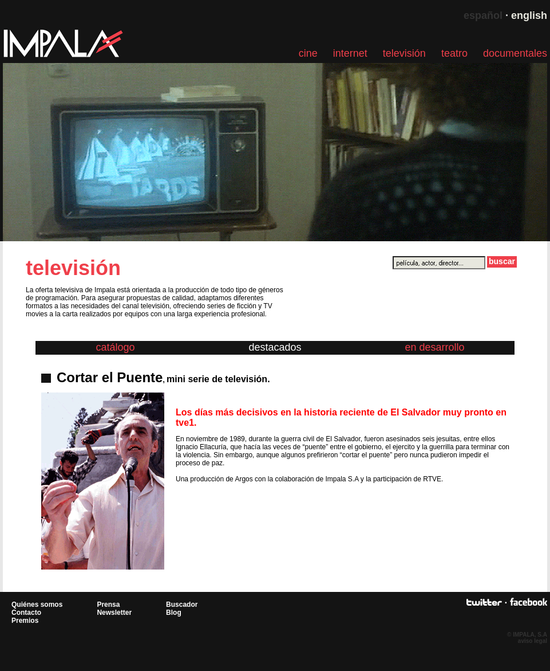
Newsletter (114, 613)
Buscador (181, 605)
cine (308, 53)
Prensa (108, 605)
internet (350, 53)
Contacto (26, 613)
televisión (404, 53)
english (529, 15)
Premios (24, 621)
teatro (454, 53)
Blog (173, 613)
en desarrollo (434, 347)
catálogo (115, 347)
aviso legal (532, 641)
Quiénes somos (36, 605)
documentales (515, 53)
